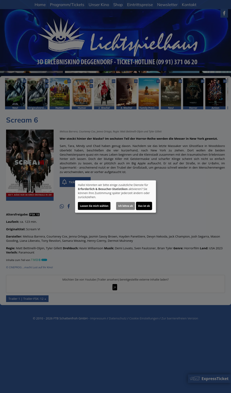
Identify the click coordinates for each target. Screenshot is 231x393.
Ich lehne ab (125, 206)
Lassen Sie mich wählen (94, 206)
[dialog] (115, 196)
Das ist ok (144, 206)
